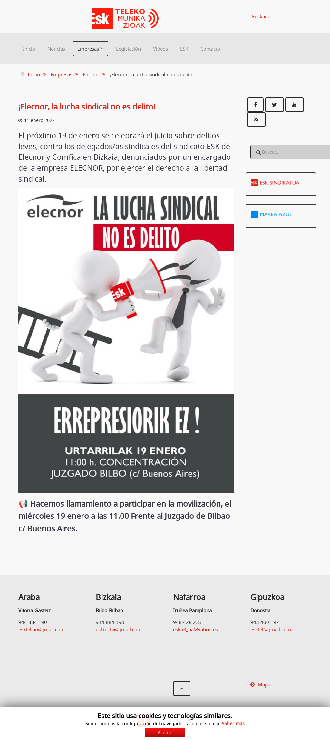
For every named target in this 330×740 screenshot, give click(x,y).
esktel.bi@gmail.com (119, 629)
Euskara (260, 16)
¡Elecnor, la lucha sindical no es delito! (86, 106)
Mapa (264, 684)
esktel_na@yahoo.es (195, 629)
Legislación (128, 48)
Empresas (88, 48)
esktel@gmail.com (270, 629)
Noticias (56, 48)
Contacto (210, 48)
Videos (160, 48)
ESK (184, 48)
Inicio (29, 48)
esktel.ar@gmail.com (41, 629)
